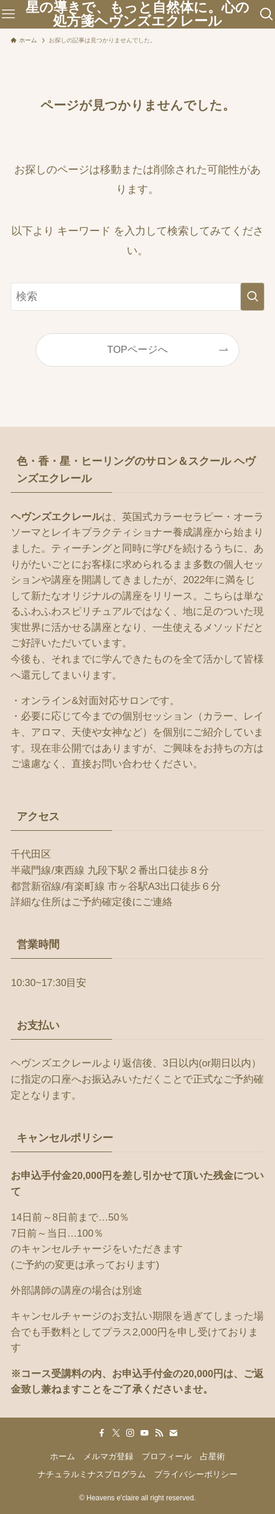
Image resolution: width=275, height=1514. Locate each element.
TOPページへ (137, 349)
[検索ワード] (137, 297)
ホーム (62, 1456)
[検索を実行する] (252, 297)
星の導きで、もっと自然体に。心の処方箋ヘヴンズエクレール (137, 14)
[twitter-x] (116, 1433)
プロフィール (167, 1456)
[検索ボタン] (266, 14)
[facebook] (101, 1433)
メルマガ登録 (108, 1456)
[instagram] (130, 1433)
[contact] (173, 1433)
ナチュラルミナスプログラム (92, 1474)
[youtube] (144, 1433)
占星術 (212, 1456)
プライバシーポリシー (196, 1474)
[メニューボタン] (8, 14)
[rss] (159, 1433)
